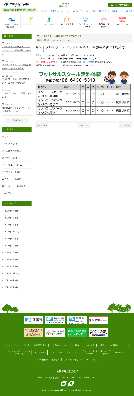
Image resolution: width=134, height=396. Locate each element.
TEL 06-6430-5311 (69, 378)
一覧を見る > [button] (17, 120)
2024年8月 (10, 280)
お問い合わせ (42, 360)
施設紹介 (102, 345)
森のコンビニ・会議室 (12, 186)
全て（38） (7, 137)
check (4, 193)
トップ (44, 11)
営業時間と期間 (40, 345)
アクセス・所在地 (21, 345)
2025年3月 (10, 266)
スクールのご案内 (71, 345)
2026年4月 (10, 218)
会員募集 (114, 11)
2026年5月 (10, 211)
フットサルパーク (10, 165)
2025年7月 (10, 252)
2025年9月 (10, 239)
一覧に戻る (83, 125)
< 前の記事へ (42, 125)
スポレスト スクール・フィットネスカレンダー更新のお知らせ (16, 50)
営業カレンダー (57, 11)
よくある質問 (126, 11)
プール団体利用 (9, 151)
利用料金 (102, 11)
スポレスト (7, 144)
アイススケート (9, 172)
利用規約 (55, 360)
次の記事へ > (125, 125)
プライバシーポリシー (73, 360)
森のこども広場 (9, 179)
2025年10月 (10, 232)
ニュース (125, 345)
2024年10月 (10, 273)
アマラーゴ (7, 158)
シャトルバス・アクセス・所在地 (81, 11)
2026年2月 (10, 225)
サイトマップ (91, 360)
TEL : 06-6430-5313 (86, 62)
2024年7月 (10, 287)
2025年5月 (10, 259)
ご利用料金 (55, 345)
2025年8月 (10, 246)
